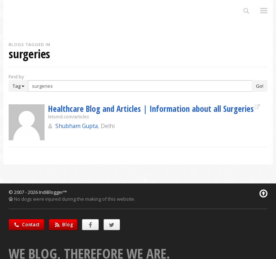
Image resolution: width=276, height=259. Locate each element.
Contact (26, 225)
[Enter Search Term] (140, 86)
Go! (259, 86)
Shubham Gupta (76, 126)
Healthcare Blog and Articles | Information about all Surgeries (151, 108)
